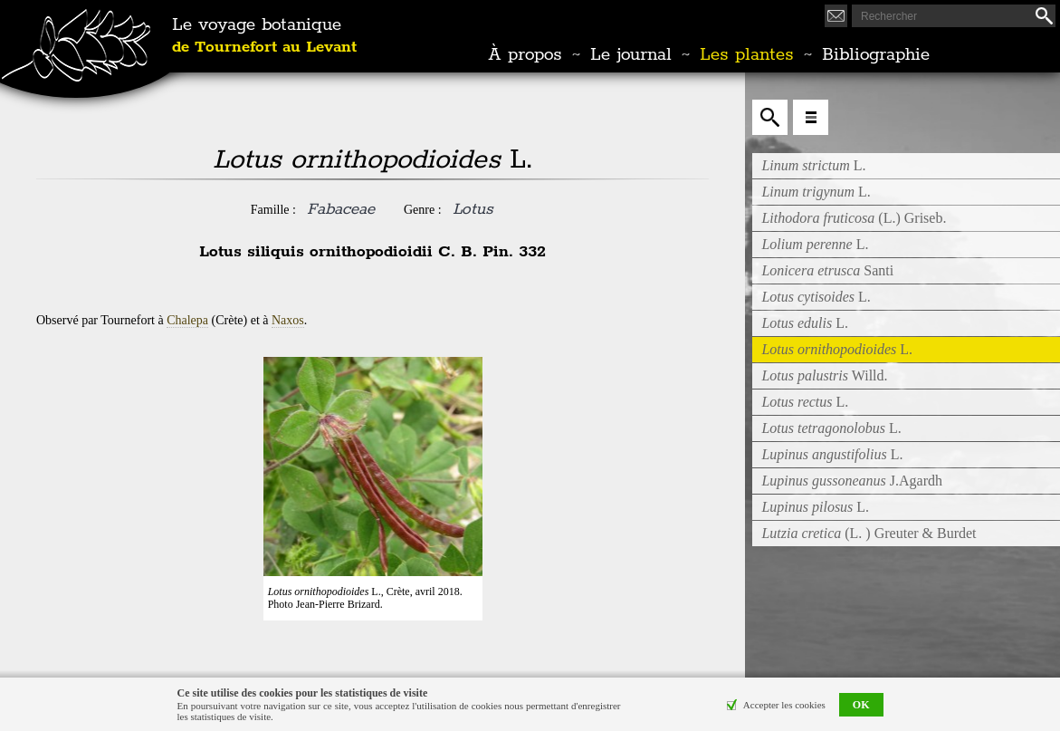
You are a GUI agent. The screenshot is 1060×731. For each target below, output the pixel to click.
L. (813, 165)
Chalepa (187, 320)
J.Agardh (851, 480)
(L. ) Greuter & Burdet (868, 533)
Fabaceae (341, 209)
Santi (827, 270)
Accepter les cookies (784, 704)
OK (861, 704)
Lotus (473, 209)
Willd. (824, 375)
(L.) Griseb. (853, 218)
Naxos (288, 320)
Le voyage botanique (264, 36)
